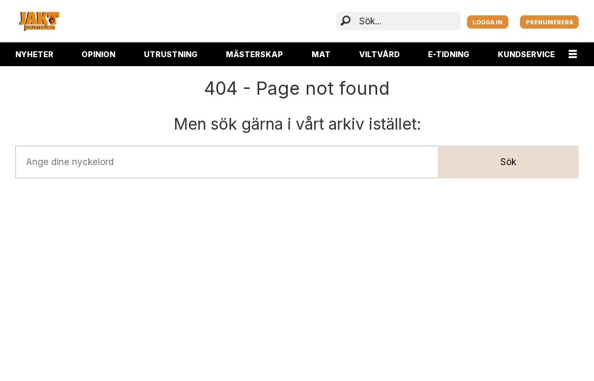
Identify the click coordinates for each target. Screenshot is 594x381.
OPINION (98, 54)
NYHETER (34, 54)
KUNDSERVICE (526, 54)
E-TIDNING (448, 54)
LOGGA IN (487, 22)
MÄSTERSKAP (254, 54)
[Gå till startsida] (39, 21)
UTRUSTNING (170, 54)
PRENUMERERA (549, 22)
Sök (508, 162)
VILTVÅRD (379, 54)
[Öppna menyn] (572, 54)
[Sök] (345, 21)
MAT (321, 54)
